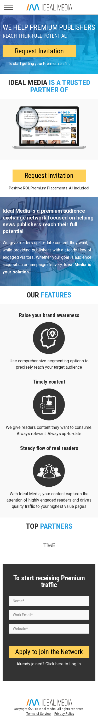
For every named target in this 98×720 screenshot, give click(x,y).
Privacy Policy (64, 714)
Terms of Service (38, 714)
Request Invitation (39, 51)
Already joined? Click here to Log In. (49, 664)
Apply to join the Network (49, 652)
